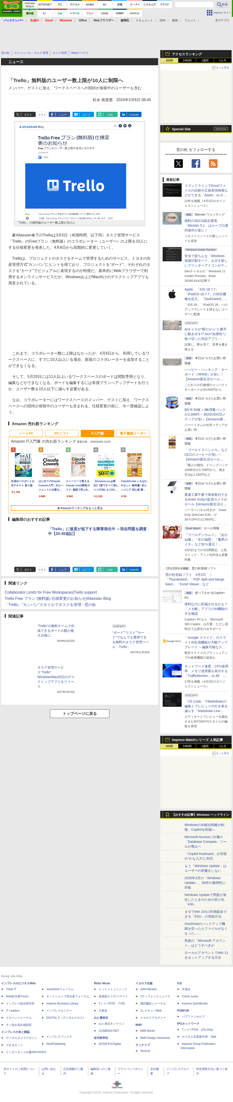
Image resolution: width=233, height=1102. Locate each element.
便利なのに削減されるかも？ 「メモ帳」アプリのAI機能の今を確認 (206, 608)
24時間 (187, 60)
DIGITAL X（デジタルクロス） (66, 1017)
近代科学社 (101, 1038)
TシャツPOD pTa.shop (197, 1029)
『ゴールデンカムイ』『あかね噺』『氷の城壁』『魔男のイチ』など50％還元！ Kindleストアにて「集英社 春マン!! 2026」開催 (206, 544)
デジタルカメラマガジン (21, 1038)
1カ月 (223, 60)
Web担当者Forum (17, 996)
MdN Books (147, 1030)
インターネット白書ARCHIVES (26, 1052)
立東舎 (103, 1010)
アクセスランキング (187, 54)
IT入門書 (97, 433)
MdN (139, 1025)
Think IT (11, 989)
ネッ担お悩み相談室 (19, 1025)
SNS (162, 20)
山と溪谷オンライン (111, 1023)
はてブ (86, 114)
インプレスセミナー (59, 1010)
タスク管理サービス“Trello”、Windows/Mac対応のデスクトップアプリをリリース (56, 677)
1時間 (169, 60)
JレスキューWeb (151, 1010)
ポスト (28, 114)
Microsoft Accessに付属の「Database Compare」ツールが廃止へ (205, 841)
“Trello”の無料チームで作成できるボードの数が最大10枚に (55, 630)
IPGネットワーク (188, 1023)
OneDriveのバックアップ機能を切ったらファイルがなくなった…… (206, 928)
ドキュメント (144, 20)
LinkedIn (134, 114)
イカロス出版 (144, 983)
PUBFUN (183, 1010)
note (110, 114)
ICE (179, 983)
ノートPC (26, 433)
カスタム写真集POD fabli (199, 1036)
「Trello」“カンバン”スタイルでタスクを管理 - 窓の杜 (50, 605)
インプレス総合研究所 (20, 1003)
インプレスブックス (59, 1036)
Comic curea (190, 996)
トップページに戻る (80, 714)
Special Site (181, 129)
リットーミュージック (113, 989)
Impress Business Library (62, 1003)
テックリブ (143, 1045)
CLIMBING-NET (109, 1030)
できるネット (14, 1045)
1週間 (205, 60)
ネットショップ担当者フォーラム (67, 996)
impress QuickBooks (195, 1003)
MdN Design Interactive (155, 1038)
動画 (175, 20)
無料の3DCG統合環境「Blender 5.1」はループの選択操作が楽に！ (206, 225)
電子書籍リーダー (133, 433)
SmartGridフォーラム (60, 989)
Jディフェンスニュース (155, 996)
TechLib (145, 1051)
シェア (63, 114)
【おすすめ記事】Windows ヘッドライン (200, 814)
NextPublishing (55, 1044)
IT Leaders (12, 1010)
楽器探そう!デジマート (113, 996)
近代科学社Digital (110, 1044)
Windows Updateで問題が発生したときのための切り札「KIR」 (205, 899)
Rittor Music (102, 983)
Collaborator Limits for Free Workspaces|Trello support (51, 592)
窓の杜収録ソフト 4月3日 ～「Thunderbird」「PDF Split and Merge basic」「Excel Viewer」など (194, 579)
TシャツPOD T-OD (112, 1003)
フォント (190, 20)
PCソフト (61, 433)
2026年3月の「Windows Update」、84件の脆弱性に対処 (205, 882)
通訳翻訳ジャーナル (153, 1003)
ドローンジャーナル (19, 1017)
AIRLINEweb (148, 989)
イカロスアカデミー (153, 1017)
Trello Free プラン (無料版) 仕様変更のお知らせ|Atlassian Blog (58, 598)
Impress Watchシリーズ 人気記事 (197, 740)
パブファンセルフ (193, 1016)
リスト (42, 114)
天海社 (186, 989)
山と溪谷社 (101, 1017)
